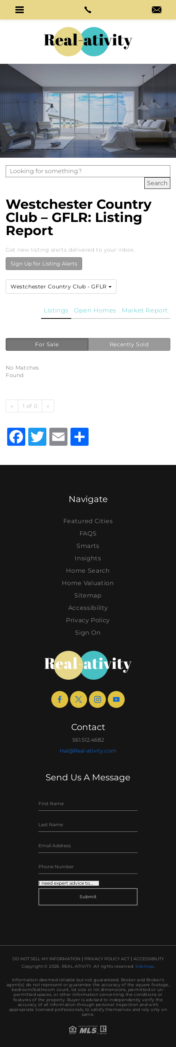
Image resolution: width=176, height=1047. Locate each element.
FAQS (88, 533)
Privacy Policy (88, 620)
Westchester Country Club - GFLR (61, 286)
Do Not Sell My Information (46, 959)
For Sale (46, 344)
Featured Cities (88, 521)
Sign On (88, 632)
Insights (88, 558)
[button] (19, 10)
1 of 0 (30, 406)
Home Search (88, 570)
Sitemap (88, 595)
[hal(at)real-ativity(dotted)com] (156, 10)
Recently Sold (129, 344)
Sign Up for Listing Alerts (44, 263)
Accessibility (88, 607)
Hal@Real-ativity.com (88, 750)
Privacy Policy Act (106, 959)
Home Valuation (88, 583)
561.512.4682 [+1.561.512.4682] (88, 739)
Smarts (88, 545)
